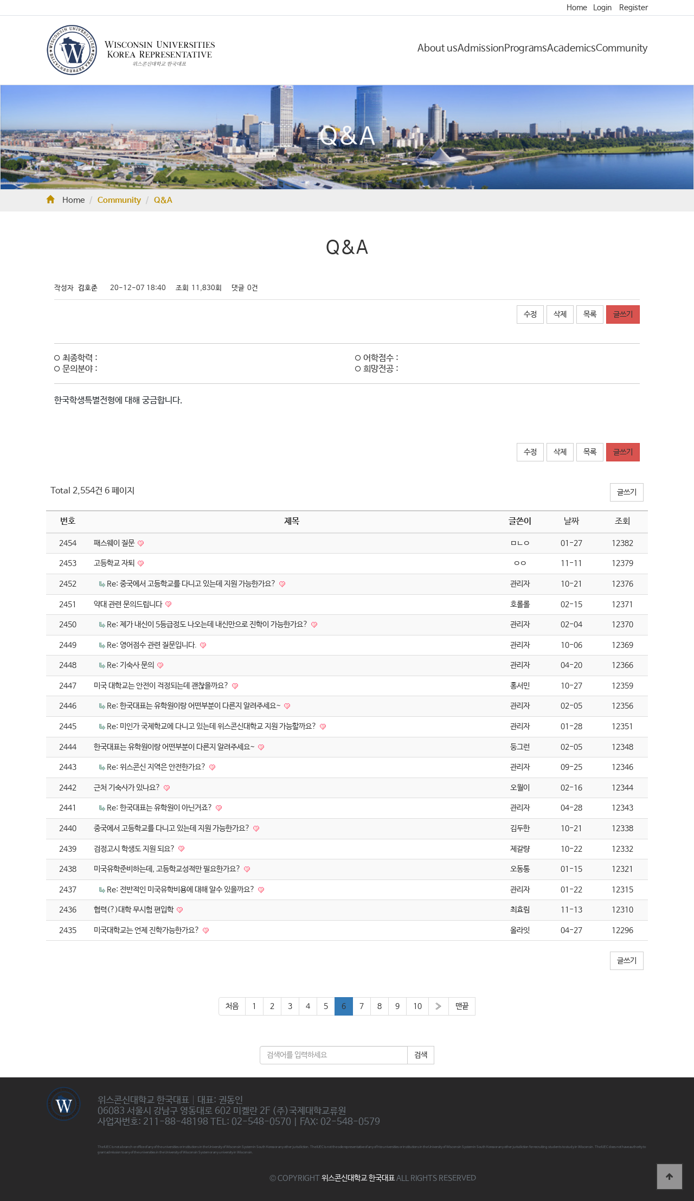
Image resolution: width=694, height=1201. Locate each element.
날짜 (571, 521)
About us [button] (437, 48)
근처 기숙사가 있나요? (128, 787)
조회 (622, 521)
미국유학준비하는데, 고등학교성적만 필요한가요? (168, 869)
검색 (420, 1055)
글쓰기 (623, 314)
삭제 (560, 314)
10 (417, 1006)
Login (602, 7)
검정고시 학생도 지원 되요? (135, 849)
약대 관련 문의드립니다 (129, 604)
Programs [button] (525, 48)
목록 (589, 314)
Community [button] (622, 48)
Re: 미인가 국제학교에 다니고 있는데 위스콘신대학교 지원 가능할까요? (212, 726)
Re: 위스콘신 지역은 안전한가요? (157, 767)
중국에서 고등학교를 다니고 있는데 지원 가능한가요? (173, 828)
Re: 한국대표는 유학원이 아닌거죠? (160, 808)
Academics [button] (571, 48)
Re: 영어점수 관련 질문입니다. (152, 645)
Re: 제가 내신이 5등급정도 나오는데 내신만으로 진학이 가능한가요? (208, 624)
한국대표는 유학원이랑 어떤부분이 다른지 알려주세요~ (175, 747)
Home (577, 7)
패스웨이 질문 (115, 543)
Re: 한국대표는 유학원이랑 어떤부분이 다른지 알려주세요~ (194, 706)
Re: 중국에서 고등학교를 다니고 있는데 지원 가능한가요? (192, 584)
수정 (530, 314)
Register (633, 7)
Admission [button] (481, 48)
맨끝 (461, 1006)
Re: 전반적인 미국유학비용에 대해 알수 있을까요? (181, 889)
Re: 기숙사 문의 (131, 665)
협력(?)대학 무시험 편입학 (134, 909)
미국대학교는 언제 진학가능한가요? (147, 930)
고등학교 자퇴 (115, 563)
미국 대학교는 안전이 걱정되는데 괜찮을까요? (162, 686)
